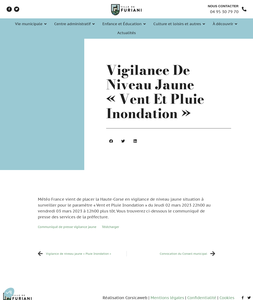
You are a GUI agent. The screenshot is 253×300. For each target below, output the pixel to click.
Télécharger (110, 227)
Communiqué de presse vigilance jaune (67, 227)
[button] (9, 292)
